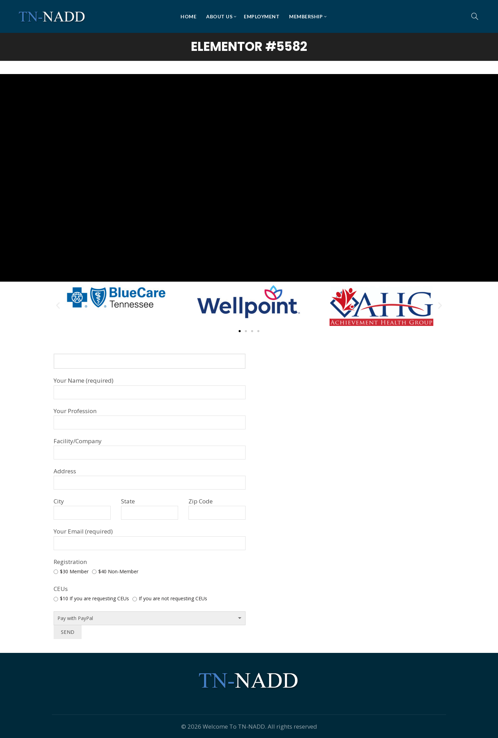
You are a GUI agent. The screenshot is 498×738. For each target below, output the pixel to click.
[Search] (474, 16)
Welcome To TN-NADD (234, 726)
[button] (58, 305)
